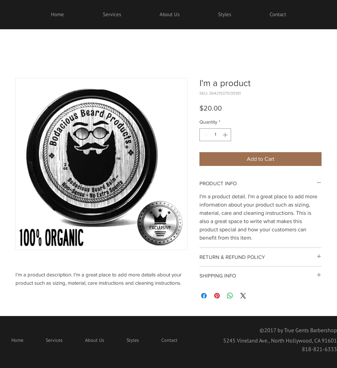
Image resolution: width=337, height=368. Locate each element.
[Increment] (225, 135)
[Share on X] (243, 296)
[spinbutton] (215, 135)
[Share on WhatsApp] (230, 296)
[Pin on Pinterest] (217, 296)
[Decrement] (204, 135)
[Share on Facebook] (204, 296)
